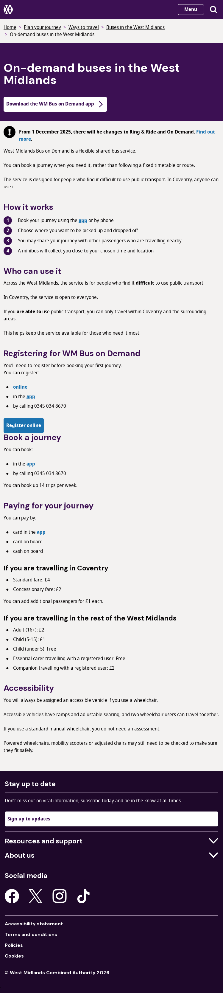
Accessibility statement (34, 924)
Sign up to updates (28, 819)
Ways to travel (83, 27)
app (83, 220)
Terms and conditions (31, 934)
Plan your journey (42, 27)
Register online (23, 425)
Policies (14, 945)
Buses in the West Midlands (135, 27)
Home (10, 27)
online (20, 387)
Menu (190, 9)
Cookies (14, 956)
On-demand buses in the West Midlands (52, 34)
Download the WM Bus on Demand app (55, 104)
